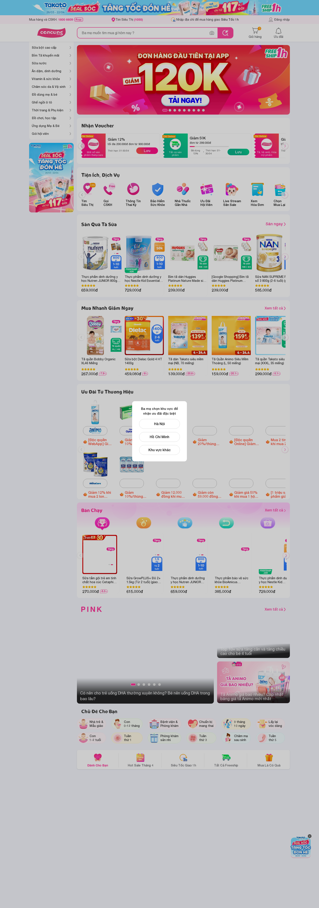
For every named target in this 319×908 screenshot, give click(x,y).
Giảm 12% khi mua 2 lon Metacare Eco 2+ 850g (99, 494)
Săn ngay (276, 223)
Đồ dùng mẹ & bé (44, 94)
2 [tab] (170, 110)
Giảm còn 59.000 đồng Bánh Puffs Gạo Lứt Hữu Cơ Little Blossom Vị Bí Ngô (209, 494)
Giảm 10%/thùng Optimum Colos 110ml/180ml (135, 442)
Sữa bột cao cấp (44, 47)
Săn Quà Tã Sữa (99, 224)
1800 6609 (65, 19)
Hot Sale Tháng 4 (140, 760)
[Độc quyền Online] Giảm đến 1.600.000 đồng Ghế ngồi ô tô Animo (246, 442)
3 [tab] (174, 110)
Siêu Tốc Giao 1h (183, 760)
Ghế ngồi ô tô (42, 102)
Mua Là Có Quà (269, 760)
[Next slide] (285, 195)
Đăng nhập (279, 19)
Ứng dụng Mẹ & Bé (46, 126)
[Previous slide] (82, 195)
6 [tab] (189, 110)
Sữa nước (39, 63)
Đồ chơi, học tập (44, 118)
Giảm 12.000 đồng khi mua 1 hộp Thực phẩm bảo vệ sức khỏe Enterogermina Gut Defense (173, 494)
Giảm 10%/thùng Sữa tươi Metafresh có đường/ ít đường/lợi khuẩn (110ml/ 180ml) (136, 494)
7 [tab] (194, 110)
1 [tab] (165, 110)
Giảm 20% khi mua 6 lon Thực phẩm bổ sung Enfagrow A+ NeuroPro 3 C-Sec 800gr (173, 442)
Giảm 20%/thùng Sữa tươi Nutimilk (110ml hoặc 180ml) (210, 442)
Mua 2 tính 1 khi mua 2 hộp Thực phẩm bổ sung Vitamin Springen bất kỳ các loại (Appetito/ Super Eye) (283, 442)
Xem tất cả (276, 308)
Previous (83, 150)
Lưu (147, 151)
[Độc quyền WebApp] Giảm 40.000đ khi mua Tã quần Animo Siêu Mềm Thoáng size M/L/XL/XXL (100, 442)
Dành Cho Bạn (97, 760)
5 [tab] (184, 110)
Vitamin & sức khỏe (46, 79)
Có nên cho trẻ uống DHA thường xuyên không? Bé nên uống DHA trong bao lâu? (145, 696)
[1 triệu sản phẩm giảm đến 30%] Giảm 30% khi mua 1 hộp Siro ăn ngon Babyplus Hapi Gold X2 (283, 494)
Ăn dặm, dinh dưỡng (46, 71)
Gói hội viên (40, 133)
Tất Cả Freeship (226, 760)
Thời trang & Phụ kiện (47, 110)
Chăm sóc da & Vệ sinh (48, 86)
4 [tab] (179, 110)
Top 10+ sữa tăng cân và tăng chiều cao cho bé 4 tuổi (252, 651)
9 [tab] (203, 110)
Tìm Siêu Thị (129, 19)
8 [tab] (198, 110)
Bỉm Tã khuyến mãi (45, 55)
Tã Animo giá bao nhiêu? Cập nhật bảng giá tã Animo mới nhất (251, 696)
